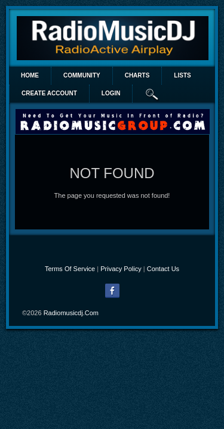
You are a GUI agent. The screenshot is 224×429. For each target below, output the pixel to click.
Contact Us (163, 268)
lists (182, 75)
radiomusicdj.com (71, 312)
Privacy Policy (120, 268)
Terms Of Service (70, 268)
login (111, 93)
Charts (137, 75)
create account (49, 93)
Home (30, 75)
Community (81, 75)
